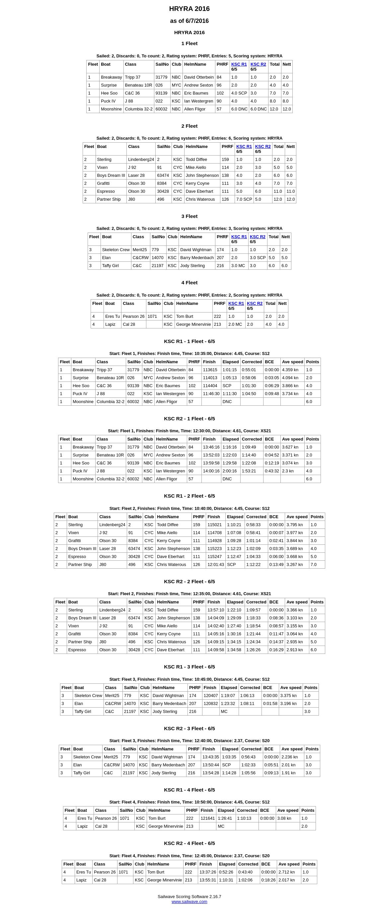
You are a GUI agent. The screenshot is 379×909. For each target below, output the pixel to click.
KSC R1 (239, 64)
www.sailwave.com (189, 901)
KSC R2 (258, 64)
